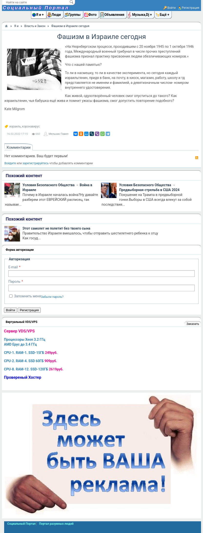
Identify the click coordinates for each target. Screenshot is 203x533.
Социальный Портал (36, 7)
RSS (197, 157)
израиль (15, 126)
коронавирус (31, 126)
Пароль (14, 281)
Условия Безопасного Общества (48, 185)
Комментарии (18, 147)
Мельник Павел (58, 134)
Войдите (10, 163)
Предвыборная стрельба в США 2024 (149, 190)
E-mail (13, 267)
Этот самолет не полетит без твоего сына (56, 228)
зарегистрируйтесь (35, 163)
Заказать (192, 324)
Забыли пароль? (52, 297)
